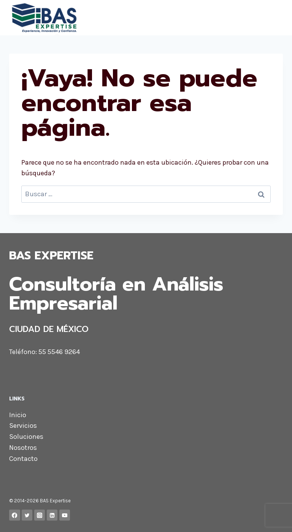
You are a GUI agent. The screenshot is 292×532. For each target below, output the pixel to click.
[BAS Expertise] (82, 17)
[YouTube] (64, 515)
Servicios (23, 425)
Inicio (17, 415)
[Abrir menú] (276, 18)
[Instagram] (39, 515)
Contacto (23, 458)
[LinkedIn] (52, 515)
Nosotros (23, 447)
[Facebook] (14, 515)
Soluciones (26, 436)
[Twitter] (27, 515)
